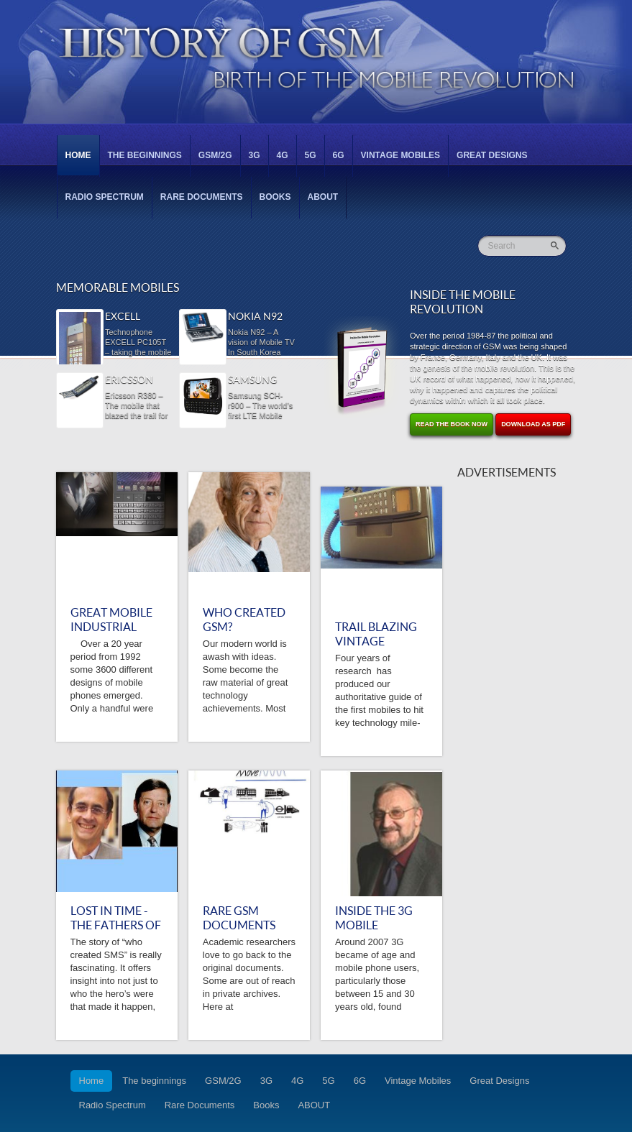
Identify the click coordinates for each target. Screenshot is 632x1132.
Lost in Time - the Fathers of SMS (115, 925)
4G (282, 155)
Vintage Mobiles (400, 155)
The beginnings (145, 155)
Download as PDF (533, 424)
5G (310, 155)
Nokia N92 (255, 316)
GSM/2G (215, 155)
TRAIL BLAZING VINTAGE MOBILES (376, 641)
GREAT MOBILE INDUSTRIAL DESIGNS (111, 627)
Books (275, 197)
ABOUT (323, 197)
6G (338, 155)
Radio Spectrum (104, 197)
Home (78, 155)
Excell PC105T (123, 316)
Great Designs (492, 155)
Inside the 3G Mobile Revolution (374, 925)
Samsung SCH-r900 (252, 380)
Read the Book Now (451, 424)
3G (254, 155)
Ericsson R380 (129, 380)
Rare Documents (201, 197)
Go (556, 245)
